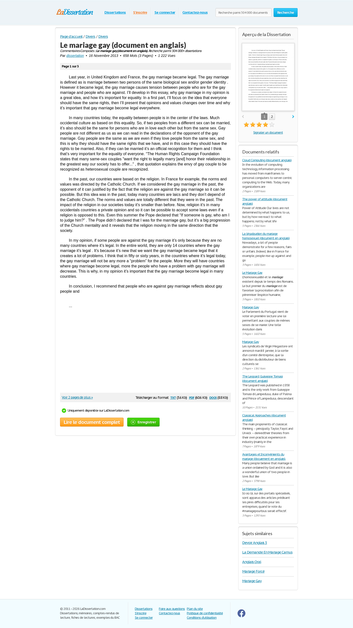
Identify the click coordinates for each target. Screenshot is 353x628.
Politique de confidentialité (205, 613)
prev (243, 117)
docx (213, 397)
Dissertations (115, 12)
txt (173, 397)
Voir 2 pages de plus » (77, 397)
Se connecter (164, 12)
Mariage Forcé (253, 571)
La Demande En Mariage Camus (267, 552)
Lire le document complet (92, 422)
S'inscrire (140, 12)
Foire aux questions (172, 609)
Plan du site (195, 609)
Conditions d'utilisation (201, 617)
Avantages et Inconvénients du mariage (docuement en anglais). (264, 456)
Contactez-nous (194, 12)
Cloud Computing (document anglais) (266, 160)
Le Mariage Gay (252, 273)
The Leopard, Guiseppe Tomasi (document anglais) (262, 378)
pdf (191, 397)
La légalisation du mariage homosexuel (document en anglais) (266, 236)
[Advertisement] (143, 352)
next (293, 117)
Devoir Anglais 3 (254, 542)
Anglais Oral (251, 561)
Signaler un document (268, 132)
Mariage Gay (250, 307)
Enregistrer (143, 422)
